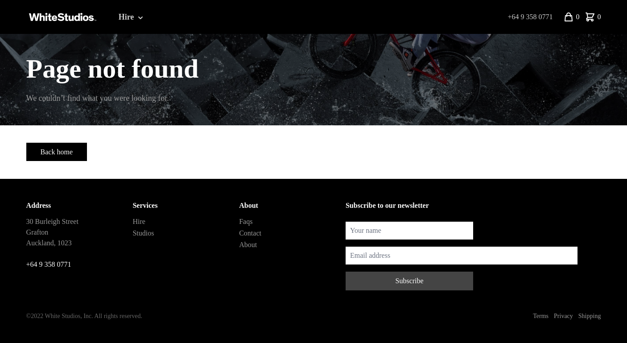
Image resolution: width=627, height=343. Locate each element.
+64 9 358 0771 (530, 17)
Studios (143, 233)
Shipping (589, 316)
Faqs (245, 221)
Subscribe (410, 281)
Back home (57, 152)
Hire (132, 17)
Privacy (563, 316)
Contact (250, 233)
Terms (541, 316)
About (248, 244)
